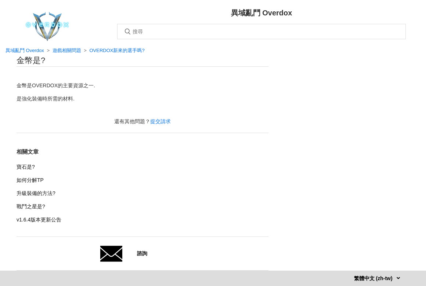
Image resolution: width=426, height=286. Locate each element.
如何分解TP (30, 180)
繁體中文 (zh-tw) (374, 278)
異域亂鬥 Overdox (25, 50)
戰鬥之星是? (31, 206)
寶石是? (26, 167)
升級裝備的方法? (36, 193)
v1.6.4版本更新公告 (39, 220)
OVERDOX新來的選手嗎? (116, 50)
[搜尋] (261, 31)
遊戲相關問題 (67, 50)
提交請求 (160, 121)
